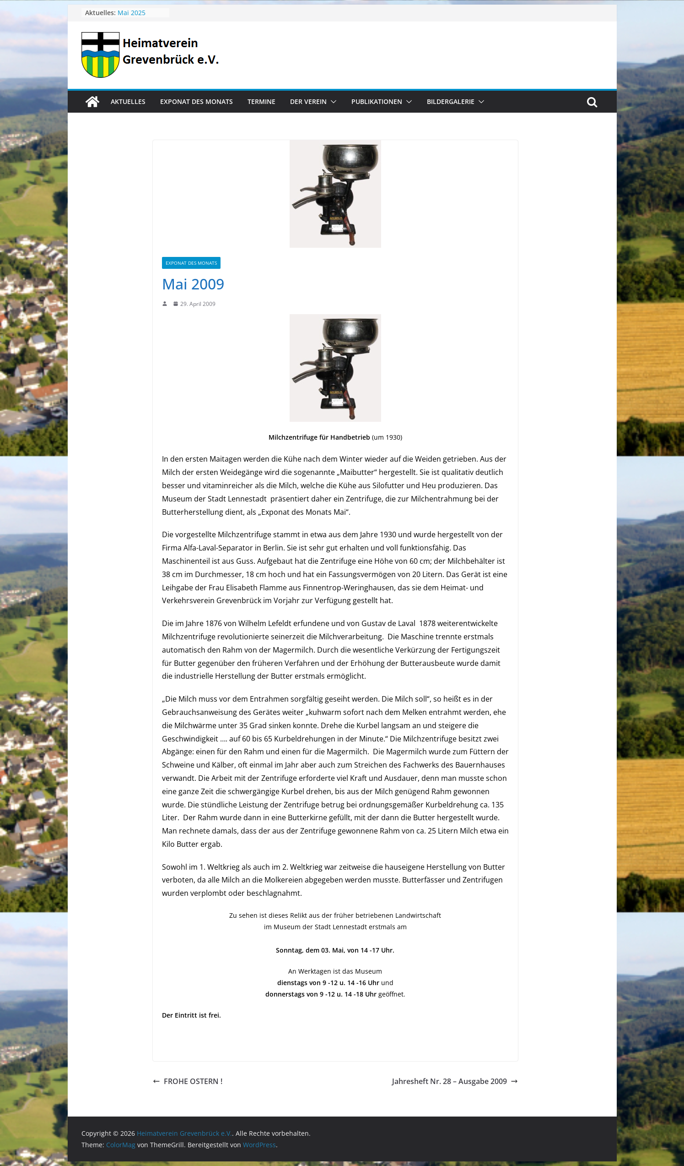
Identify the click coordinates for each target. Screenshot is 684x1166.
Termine (261, 101)
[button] (332, 101)
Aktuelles (128, 101)
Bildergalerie (450, 101)
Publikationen (376, 101)
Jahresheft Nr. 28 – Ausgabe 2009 (455, 1081)
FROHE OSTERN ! (187, 1081)
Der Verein (308, 101)
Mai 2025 (131, 12)
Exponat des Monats (196, 101)
